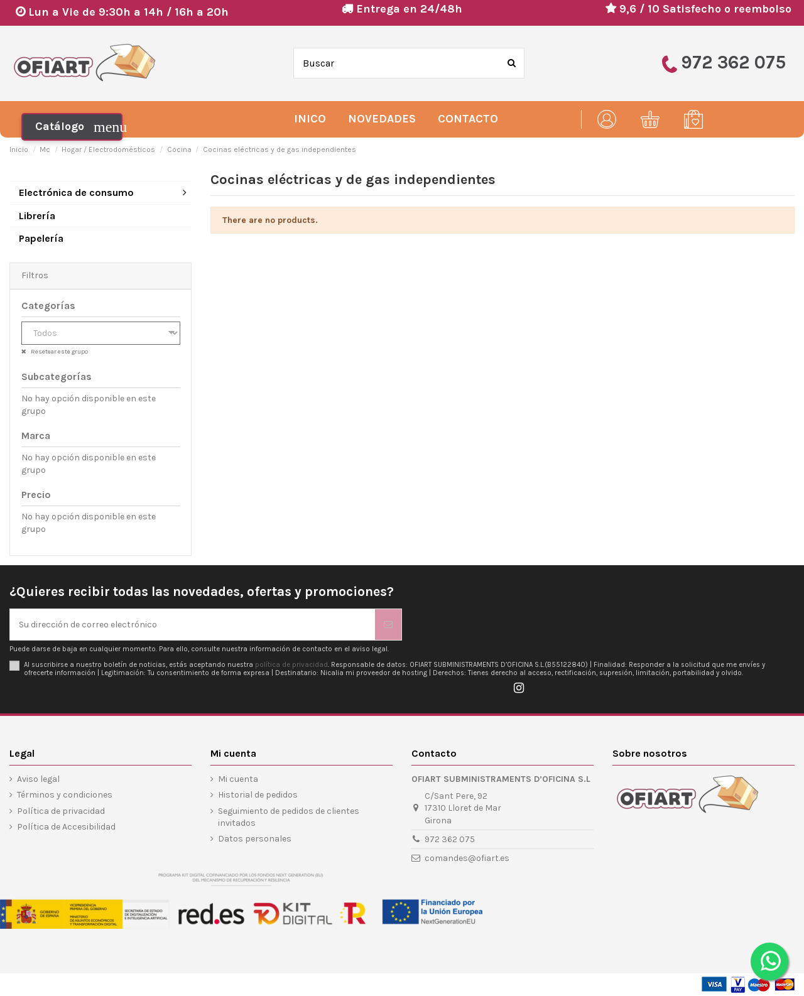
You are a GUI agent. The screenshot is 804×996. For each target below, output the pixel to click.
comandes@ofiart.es (467, 858)
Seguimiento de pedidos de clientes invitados (288, 817)
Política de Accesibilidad (66, 826)
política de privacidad (291, 665)
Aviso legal (38, 779)
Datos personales (254, 838)
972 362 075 (450, 839)
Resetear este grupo (59, 351)
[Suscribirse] (388, 624)
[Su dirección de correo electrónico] (192, 624)
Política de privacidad (61, 811)
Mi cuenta (238, 779)
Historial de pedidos (258, 794)
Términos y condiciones (64, 794)
